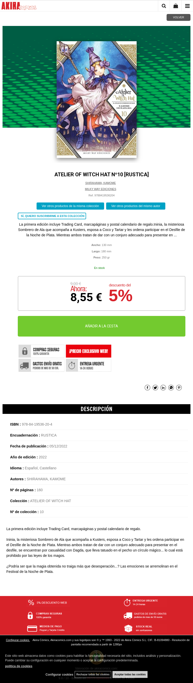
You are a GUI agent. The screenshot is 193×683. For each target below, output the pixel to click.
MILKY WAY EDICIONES (100, 189)
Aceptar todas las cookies (130, 674)
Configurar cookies (18, 640)
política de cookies (18, 666)
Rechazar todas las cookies (93, 674)
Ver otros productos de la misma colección (70, 206)
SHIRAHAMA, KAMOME (100, 182)
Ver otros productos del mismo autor (135, 206)
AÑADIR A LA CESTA (101, 326)
